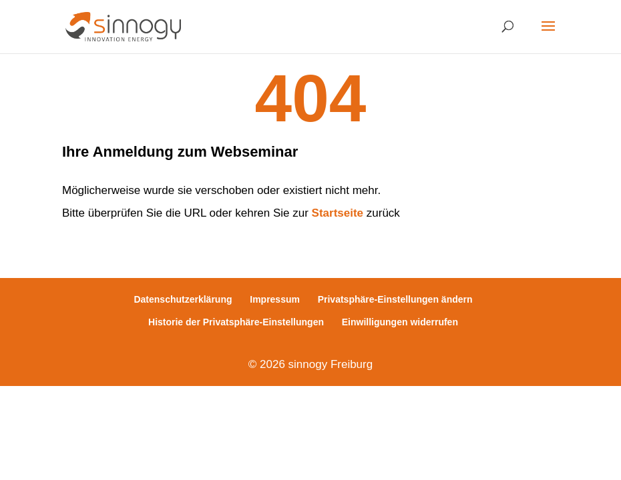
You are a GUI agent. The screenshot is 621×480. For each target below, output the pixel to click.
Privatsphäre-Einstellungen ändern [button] (395, 299)
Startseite (337, 213)
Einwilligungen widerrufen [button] (400, 322)
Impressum (275, 299)
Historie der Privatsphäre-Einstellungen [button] (236, 322)
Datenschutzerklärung (183, 299)
